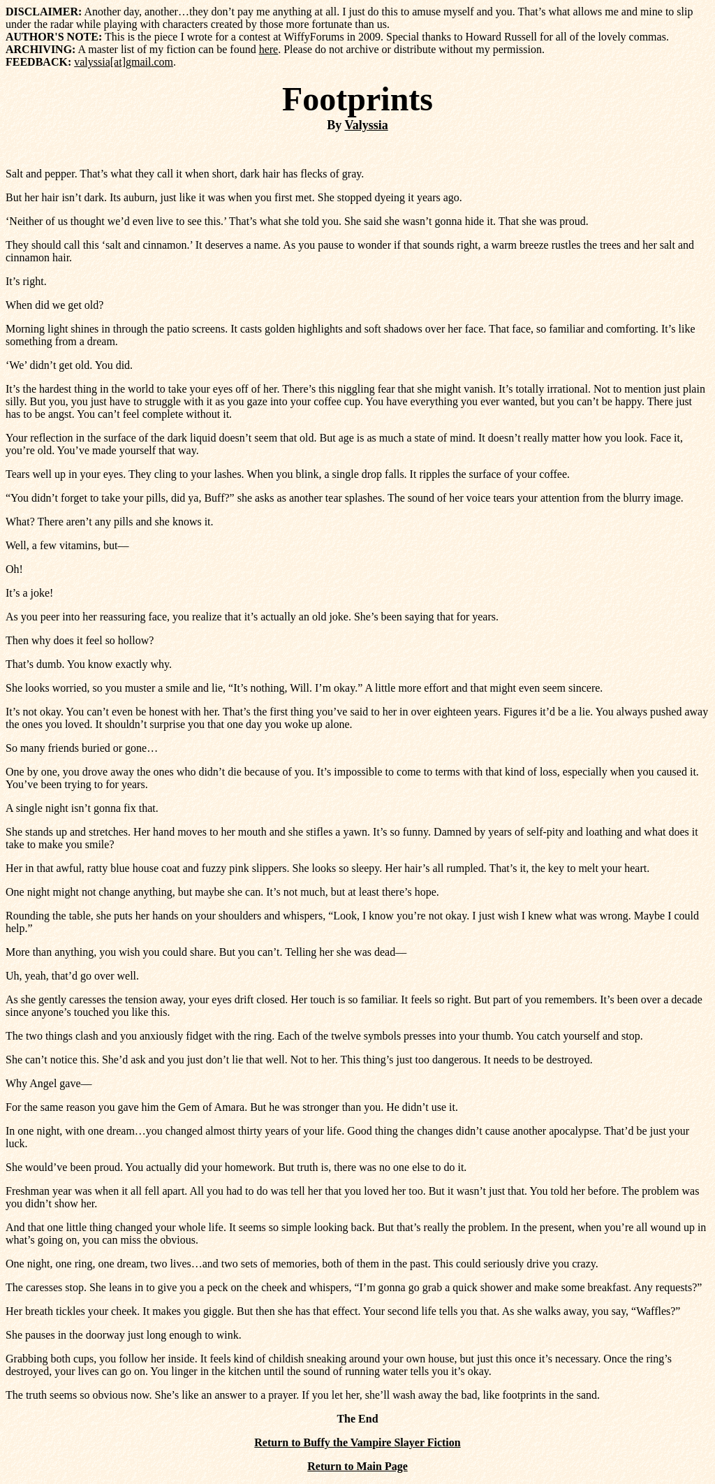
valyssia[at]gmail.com (123, 62)
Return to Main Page (357, 1466)
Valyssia (366, 125)
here (269, 49)
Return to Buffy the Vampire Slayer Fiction (357, 1442)
